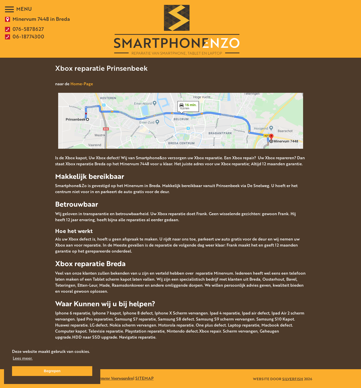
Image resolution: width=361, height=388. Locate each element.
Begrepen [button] (52, 371)
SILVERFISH (292, 378)
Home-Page (81, 84)
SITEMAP (144, 378)
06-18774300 (28, 36)
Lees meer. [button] (23, 358)
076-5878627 (28, 29)
